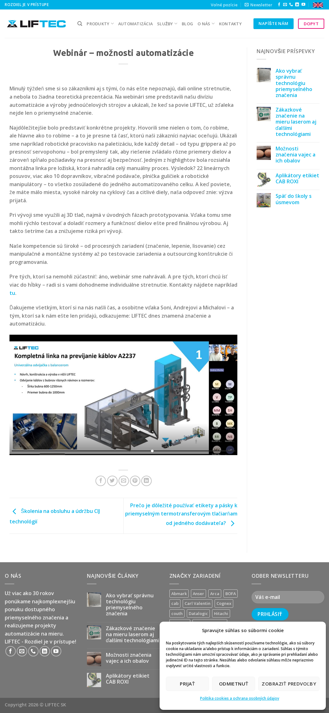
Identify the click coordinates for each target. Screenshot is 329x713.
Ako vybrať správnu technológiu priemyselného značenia (294, 83)
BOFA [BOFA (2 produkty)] (230, 593)
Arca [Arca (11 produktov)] (214, 593)
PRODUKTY (100, 24)
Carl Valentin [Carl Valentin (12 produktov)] (197, 603)
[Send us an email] (285, 5)
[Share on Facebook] (100, 481)
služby (167, 24)
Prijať (187, 683)
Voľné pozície (224, 5)
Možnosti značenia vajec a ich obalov (295, 155)
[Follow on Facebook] (279, 5)
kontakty (230, 24)
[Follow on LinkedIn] (297, 5)
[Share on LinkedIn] (146, 481)
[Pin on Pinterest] (135, 481)
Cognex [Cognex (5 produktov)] (223, 603)
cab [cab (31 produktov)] (175, 603)
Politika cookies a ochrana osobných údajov (239, 698)
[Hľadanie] (79, 24)
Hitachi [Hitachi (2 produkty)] (221, 613)
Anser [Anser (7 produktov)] (198, 593)
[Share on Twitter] (112, 481)
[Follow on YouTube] (303, 5)
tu (12, 292)
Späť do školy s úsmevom (294, 199)
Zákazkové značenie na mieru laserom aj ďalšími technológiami (296, 122)
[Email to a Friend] (124, 481)
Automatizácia (135, 24)
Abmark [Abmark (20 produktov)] (179, 593)
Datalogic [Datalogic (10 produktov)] (198, 613)
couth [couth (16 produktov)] (177, 613)
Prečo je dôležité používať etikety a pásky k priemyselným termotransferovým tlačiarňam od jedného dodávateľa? (181, 514)
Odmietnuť (233, 683)
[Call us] (291, 5)
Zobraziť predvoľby (289, 683)
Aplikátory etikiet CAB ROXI (297, 179)
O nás (206, 24)
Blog (187, 24)
